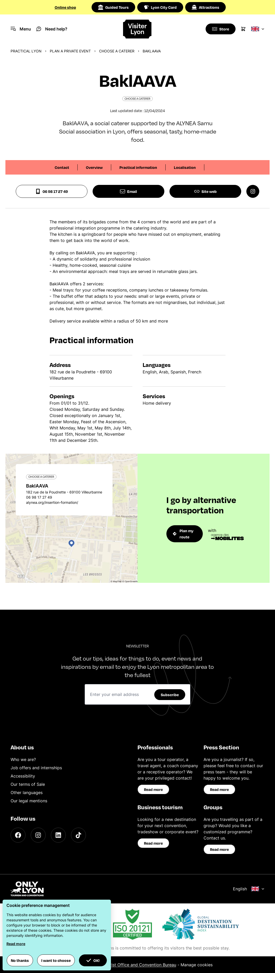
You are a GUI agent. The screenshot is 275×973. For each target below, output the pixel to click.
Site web (205, 191)
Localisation (185, 167)
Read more (153, 789)
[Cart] (243, 29)
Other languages (27, 792)
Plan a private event (70, 51)
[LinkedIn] (58, 835)
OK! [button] (93, 960)
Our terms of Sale (28, 784)
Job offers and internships (36, 767)
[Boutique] (220, 28)
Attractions (205, 7)
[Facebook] (18, 835)
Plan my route (183, 533)
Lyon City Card (160, 7)
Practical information (138, 167)
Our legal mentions (29, 800)
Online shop (65, 7)
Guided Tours (113, 7)
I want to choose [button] (56, 960)
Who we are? (23, 759)
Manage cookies (197, 964)
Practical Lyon (26, 51)
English (248, 888)
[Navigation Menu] (21, 29)
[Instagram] (38, 835)
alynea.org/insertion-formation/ (52, 502)
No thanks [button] (20, 960)
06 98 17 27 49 (51, 191)
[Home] (137, 29)
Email (128, 191)
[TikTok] (78, 835)
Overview (94, 167)
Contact (62, 167)
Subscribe (170, 694)
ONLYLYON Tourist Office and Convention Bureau (127, 964)
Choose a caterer (116, 51)
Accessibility (23, 776)
